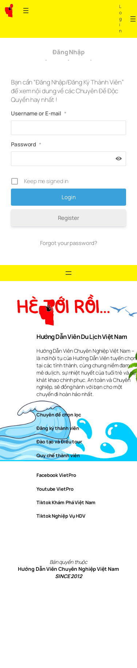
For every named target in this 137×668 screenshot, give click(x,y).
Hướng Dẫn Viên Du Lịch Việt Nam (81, 336)
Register (68, 218)
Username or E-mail (38, 113)
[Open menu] (25, 10)
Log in (120, 18)
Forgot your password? (68, 243)
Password (26, 144)
